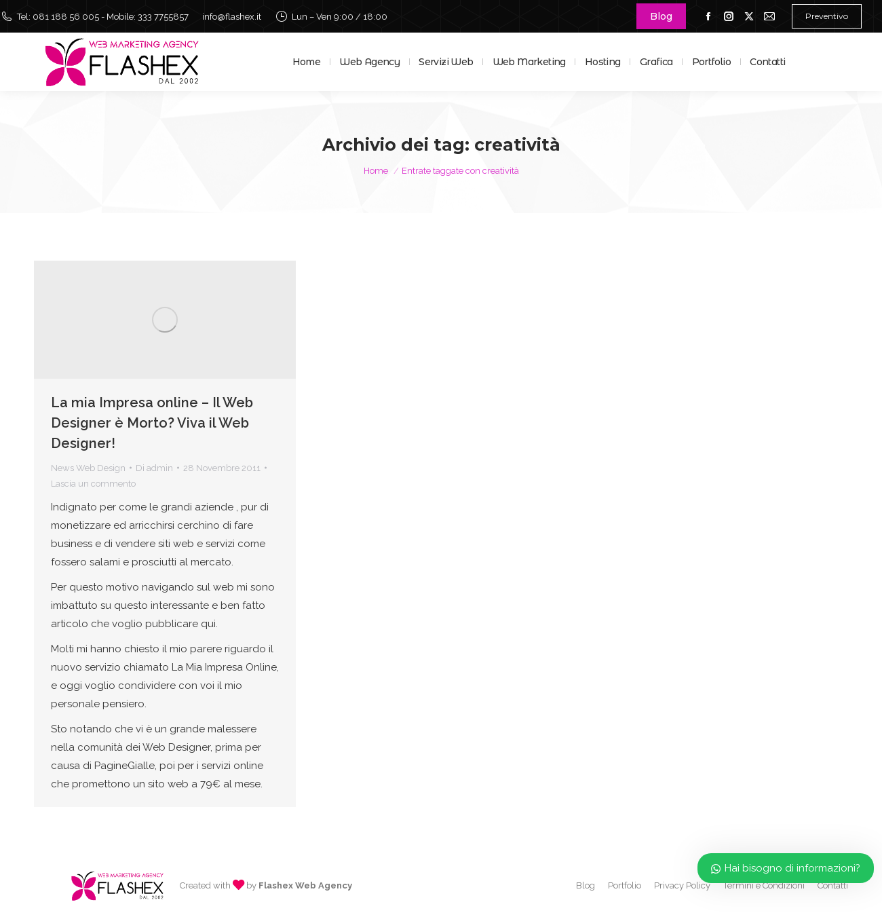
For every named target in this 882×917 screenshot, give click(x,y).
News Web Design (88, 468)
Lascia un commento (93, 484)
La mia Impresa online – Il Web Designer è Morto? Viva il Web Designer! (152, 422)
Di (154, 468)
